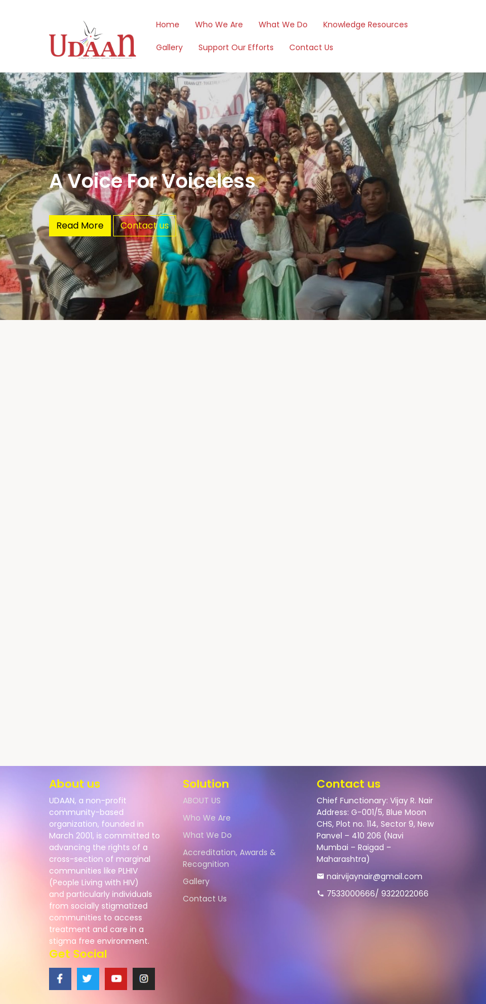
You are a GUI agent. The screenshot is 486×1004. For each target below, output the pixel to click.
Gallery (169, 47)
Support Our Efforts (236, 47)
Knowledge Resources (365, 24)
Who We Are (219, 24)
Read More (80, 225)
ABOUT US (202, 800)
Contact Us (311, 47)
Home (167, 24)
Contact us (144, 225)
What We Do (283, 24)
